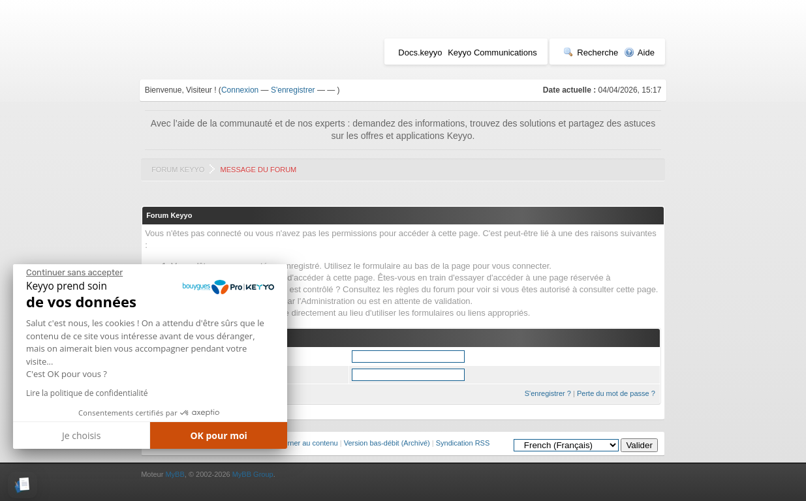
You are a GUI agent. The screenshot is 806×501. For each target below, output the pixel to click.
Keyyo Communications (492, 52)
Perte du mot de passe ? (616, 393)
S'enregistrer (293, 90)
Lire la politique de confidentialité (86, 393)
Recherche (590, 52)
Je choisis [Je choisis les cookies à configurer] (81, 435)
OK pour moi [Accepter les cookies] (218, 435)
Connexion (239, 90)
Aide (639, 52)
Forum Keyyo (177, 170)
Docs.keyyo (420, 52)
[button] (22, 485)
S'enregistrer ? (548, 393)
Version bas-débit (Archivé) (387, 443)
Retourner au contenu (302, 443)
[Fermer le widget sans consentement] (74, 272)
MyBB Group (252, 474)
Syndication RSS (463, 443)
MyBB (174, 474)
